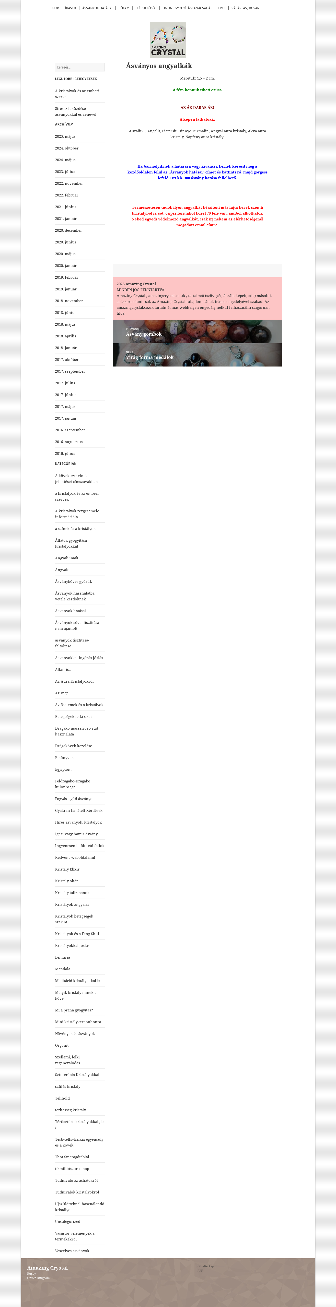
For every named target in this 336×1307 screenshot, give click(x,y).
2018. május (65, 324)
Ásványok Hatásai (97, 8)
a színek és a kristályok (75, 528)
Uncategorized (67, 1221)
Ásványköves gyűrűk (73, 581)
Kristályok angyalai (72, 904)
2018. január (66, 347)
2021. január (66, 218)
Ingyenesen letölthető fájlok (79, 845)
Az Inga (62, 692)
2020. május (65, 253)
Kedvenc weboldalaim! (75, 857)
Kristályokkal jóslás (72, 945)
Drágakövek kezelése (73, 745)
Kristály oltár (66, 880)
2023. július (65, 171)
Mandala (62, 968)
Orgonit (62, 1045)
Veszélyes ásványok (72, 1250)
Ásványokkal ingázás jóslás (79, 657)
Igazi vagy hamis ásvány (76, 833)
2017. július (65, 382)
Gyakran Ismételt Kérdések (79, 810)
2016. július (65, 453)
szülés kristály (67, 1086)
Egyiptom (63, 769)
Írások (70, 8)
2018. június (65, 312)
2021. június (65, 206)
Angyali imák (66, 557)
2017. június (65, 394)
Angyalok (63, 569)
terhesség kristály (70, 1109)
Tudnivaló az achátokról (76, 1180)
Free (221, 8)
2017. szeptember (70, 371)
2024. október (67, 148)
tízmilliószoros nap (72, 1168)
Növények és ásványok (75, 1033)
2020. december (68, 230)
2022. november (69, 183)
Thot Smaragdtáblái (72, 1156)
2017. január (66, 418)
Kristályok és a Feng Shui (77, 933)
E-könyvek (64, 757)
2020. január (66, 265)
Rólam (123, 8)
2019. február (66, 277)
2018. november (69, 300)
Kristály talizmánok (72, 892)
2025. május (65, 136)
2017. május (65, 406)
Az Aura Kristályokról (74, 681)
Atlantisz (63, 669)
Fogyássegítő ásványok (75, 798)
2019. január (66, 289)
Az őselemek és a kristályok (79, 704)
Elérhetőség (146, 8)
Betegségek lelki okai (73, 716)
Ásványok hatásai (70, 610)
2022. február (66, 195)
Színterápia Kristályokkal (77, 1074)
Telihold (62, 1098)
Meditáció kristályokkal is (77, 980)
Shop (55, 8)
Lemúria (62, 957)
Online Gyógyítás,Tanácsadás (187, 8)
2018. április (65, 335)
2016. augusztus (69, 441)
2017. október (67, 359)
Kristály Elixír (67, 869)
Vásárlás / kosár (245, 8)
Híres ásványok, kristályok (78, 822)
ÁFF (200, 1271)
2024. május (65, 159)
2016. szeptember (70, 429)
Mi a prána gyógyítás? (74, 1010)
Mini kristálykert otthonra (78, 1021)
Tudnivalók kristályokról (77, 1192)
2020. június (65, 242)
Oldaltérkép (205, 1266)
